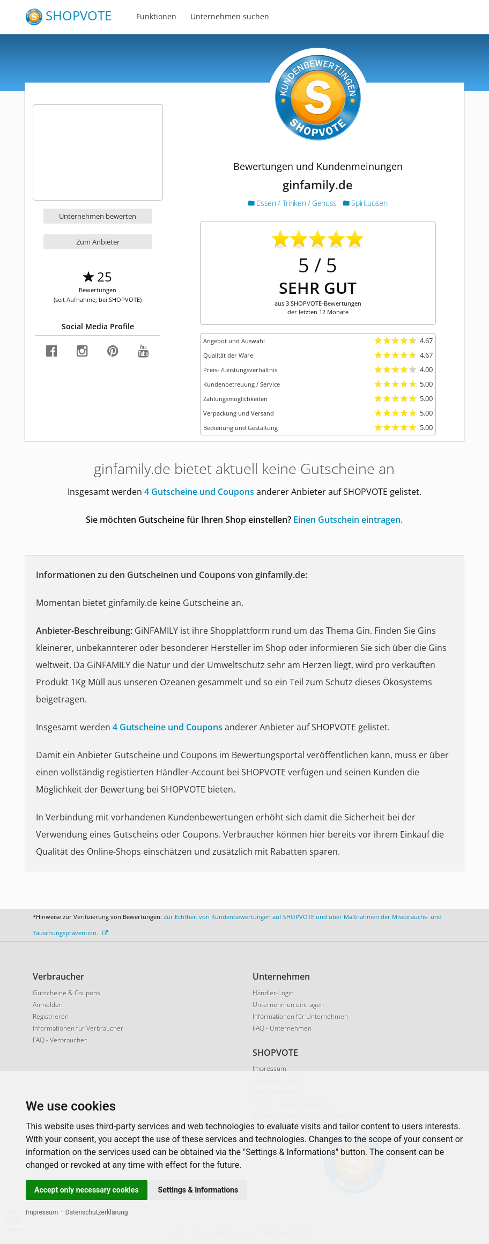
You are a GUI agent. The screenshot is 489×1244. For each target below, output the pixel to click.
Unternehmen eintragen (288, 1004)
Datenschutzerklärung (96, 1212)
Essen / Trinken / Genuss (293, 203)
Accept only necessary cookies (86, 1190)
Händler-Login (273, 992)
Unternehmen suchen (229, 16)
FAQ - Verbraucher (60, 1040)
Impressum (42, 1212)
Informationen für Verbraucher (78, 1028)
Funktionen (156, 16)
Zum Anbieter (98, 242)
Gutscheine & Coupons (66, 992)
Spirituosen (365, 203)
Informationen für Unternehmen (300, 1016)
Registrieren (51, 1016)
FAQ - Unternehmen (282, 1028)
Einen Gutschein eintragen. (348, 519)
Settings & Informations (198, 1190)
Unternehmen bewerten (97, 216)
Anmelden (48, 1004)
